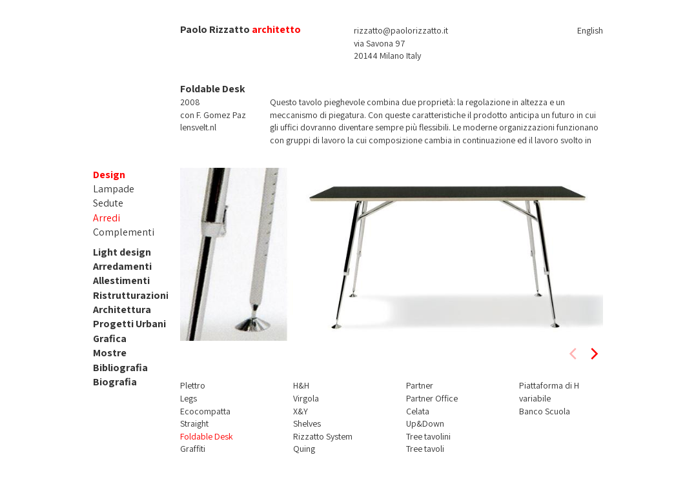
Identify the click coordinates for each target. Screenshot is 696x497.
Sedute (108, 203)
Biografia (115, 382)
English (590, 30)
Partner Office (432, 398)
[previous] (574, 353)
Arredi (106, 218)
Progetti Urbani (129, 323)
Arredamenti (122, 266)
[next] (593, 353)
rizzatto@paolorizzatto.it (401, 30)
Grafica (110, 338)
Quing (304, 448)
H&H (301, 385)
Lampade (113, 189)
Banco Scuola (544, 411)
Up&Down (425, 423)
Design (109, 174)
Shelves (307, 423)
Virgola (306, 398)
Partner (419, 385)
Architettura (122, 309)
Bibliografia (120, 367)
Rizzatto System (323, 436)
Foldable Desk (206, 436)
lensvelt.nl (198, 127)
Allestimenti (121, 280)
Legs (188, 398)
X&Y (300, 411)
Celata (417, 411)
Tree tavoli (425, 448)
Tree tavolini (428, 436)
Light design (122, 252)
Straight (194, 423)
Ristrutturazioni (131, 295)
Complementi (123, 232)
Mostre (110, 353)
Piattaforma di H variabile (549, 392)
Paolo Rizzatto (215, 29)
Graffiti (192, 448)
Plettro (192, 385)
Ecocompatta (205, 411)
